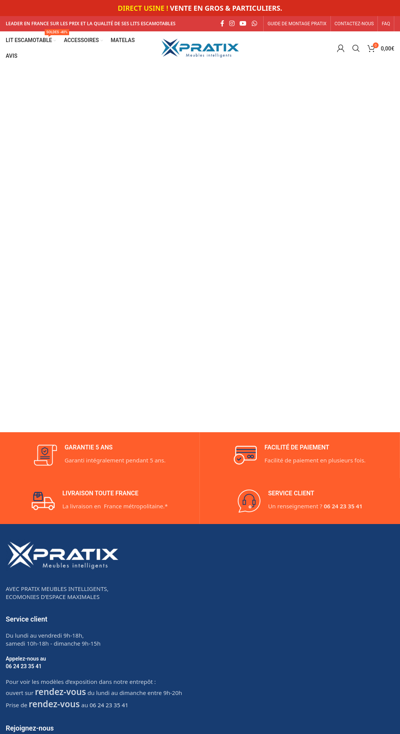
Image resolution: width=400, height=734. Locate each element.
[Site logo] (200, 48)
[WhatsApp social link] (254, 23)
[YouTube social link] (243, 23)
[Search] (356, 48)
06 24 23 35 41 (24, 667)
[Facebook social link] (222, 23)
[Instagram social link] (232, 23)
